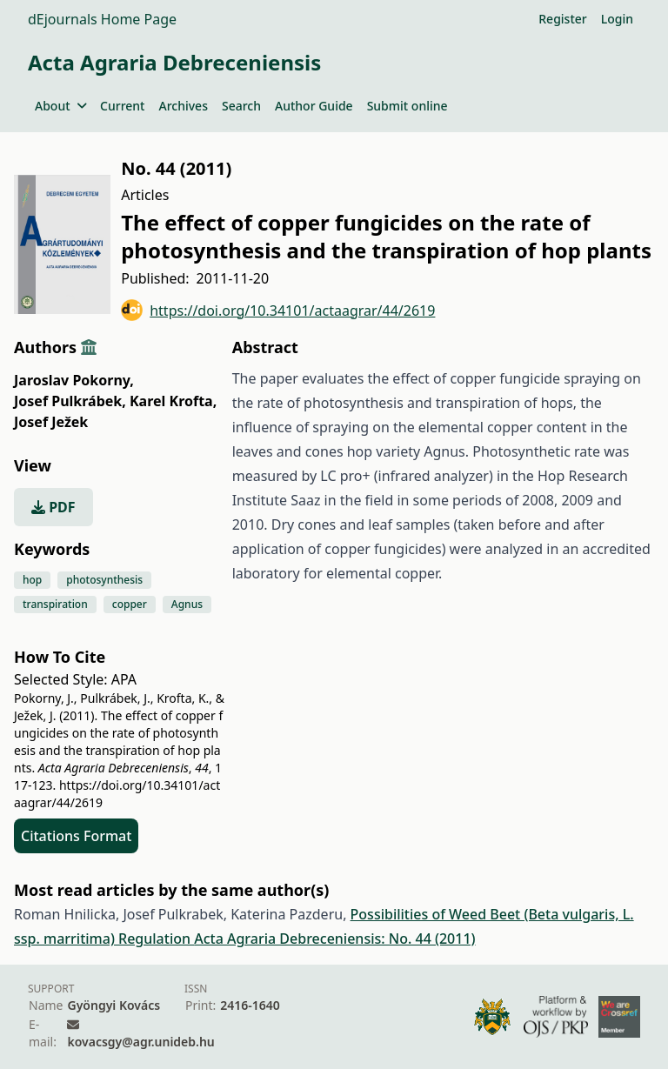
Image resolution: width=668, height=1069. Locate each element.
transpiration (55, 604)
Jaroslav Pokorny (74, 380)
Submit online (407, 105)
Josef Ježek (51, 421)
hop (32, 579)
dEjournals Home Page (102, 19)
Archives (182, 105)
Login (617, 18)
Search (241, 105)
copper (129, 604)
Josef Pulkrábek (70, 401)
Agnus (187, 604)
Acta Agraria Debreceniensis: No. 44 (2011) (334, 938)
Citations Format (76, 835)
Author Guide (314, 105)
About (60, 105)
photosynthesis (104, 579)
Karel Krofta (173, 401)
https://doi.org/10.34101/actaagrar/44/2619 (278, 310)
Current (122, 105)
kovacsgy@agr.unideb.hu (140, 1041)
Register (562, 18)
